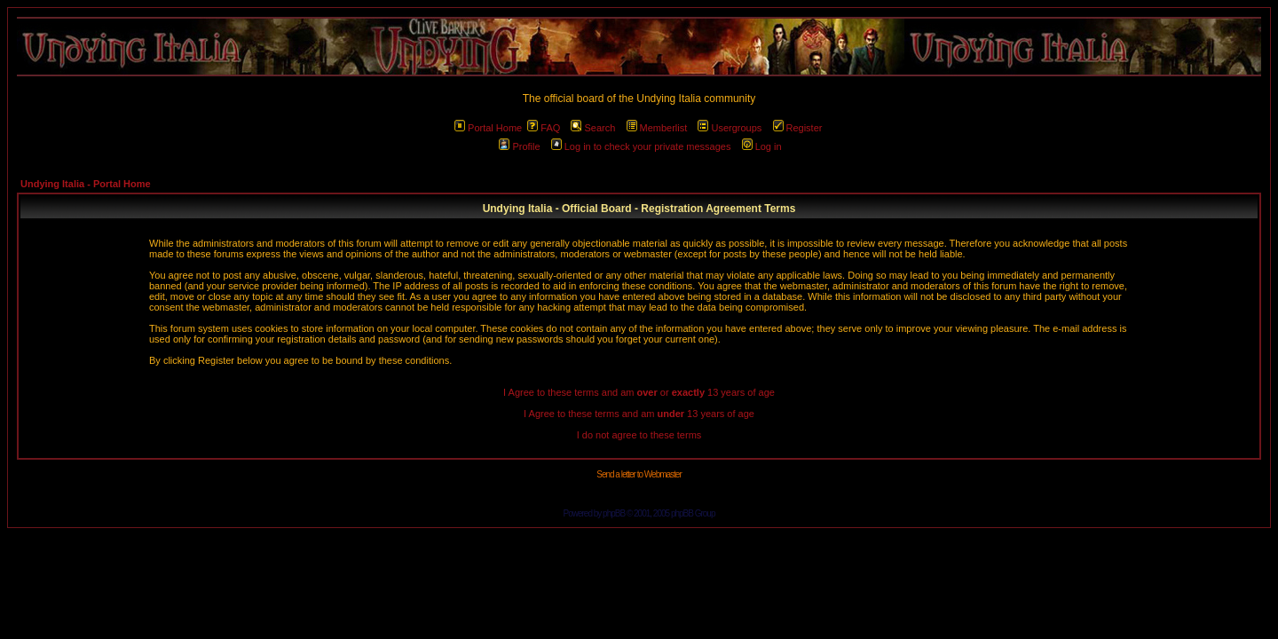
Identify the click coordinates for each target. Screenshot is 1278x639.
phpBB (614, 513)
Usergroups (729, 127)
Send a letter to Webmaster (639, 474)
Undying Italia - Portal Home (85, 183)
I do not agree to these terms (639, 435)
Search (593, 127)
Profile (519, 146)
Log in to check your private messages (641, 146)
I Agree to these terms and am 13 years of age (639, 413)
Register (798, 127)
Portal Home (488, 127)
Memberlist (657, 127)
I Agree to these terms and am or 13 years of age (639, 392)
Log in (762, 146)
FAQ (543, 127)
